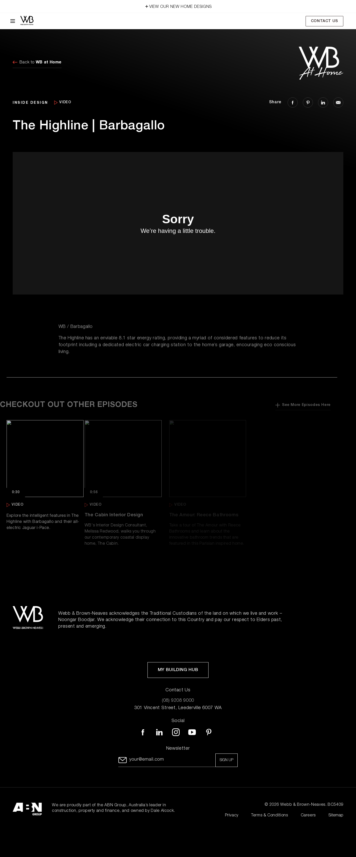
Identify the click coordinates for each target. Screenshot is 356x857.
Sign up (226, 760)
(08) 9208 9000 (178, 700)
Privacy (231, 816)
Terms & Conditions (269, 816)
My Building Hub (178, 670)
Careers (308, 816)
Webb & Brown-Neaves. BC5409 (311, 805)
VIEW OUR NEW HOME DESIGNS (178, 6)
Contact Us (324, 21)
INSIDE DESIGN (30, 102)
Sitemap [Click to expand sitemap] (335, 816)
